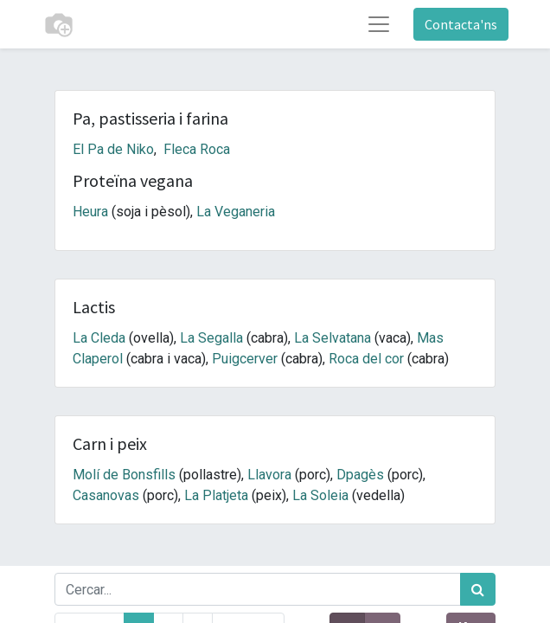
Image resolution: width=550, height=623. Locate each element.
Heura (90, 211)
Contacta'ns (461, 24)
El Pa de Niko (113, 149)
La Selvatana (332, 338)
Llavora (269, 474)
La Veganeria (235, 211)
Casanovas (106, 495)
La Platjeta (216, 495)
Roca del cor (366, 358)
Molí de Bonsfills (124, 474)
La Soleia (320, 495)
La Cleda (99, 338)
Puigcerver (245, 358)
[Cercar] (478, 589)
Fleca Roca (196, 149)
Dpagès (360, 474)
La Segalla (211, 338)
